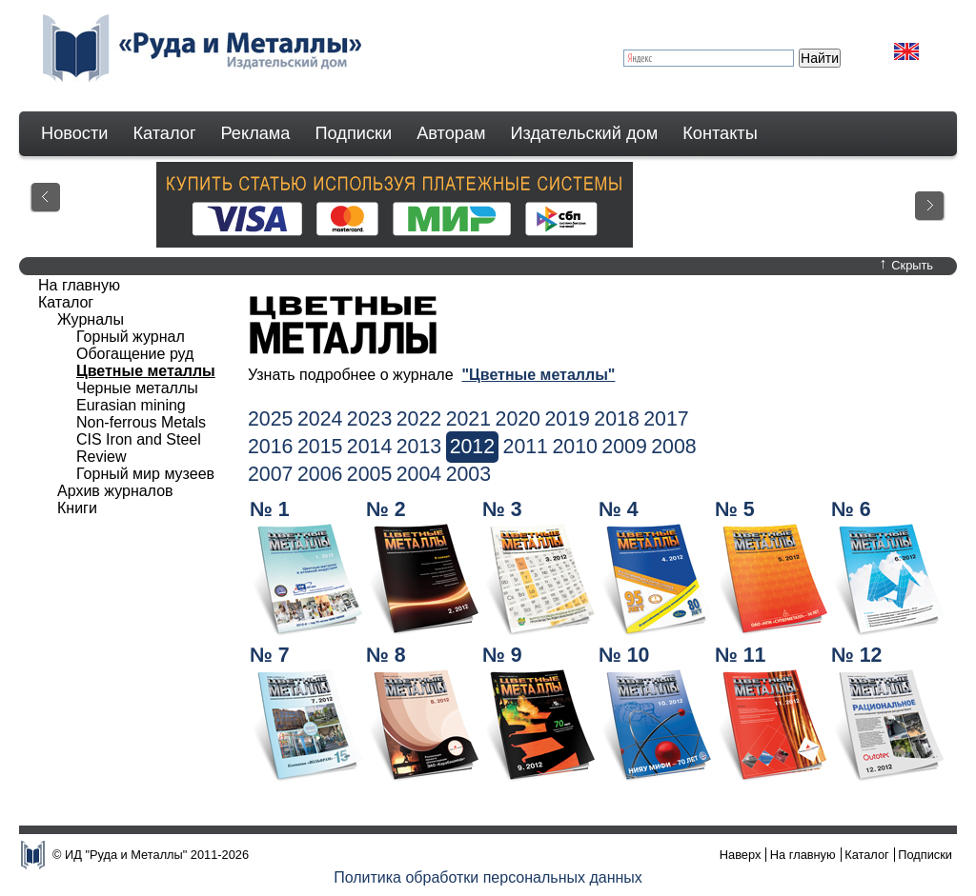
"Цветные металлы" (538, 375)
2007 (270, 474)
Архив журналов (115, 491)
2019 (566, 419)
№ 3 (502, 509)
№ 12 (856, 655)
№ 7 (270, 655)
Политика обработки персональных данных (488, 877)
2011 (525, 446)
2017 (665, 419)
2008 (673, 446)
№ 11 (740, 655)
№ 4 (619, 509)
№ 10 (624, 655)
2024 (319, 419)
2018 (616, 419)
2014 (369, 446)
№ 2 (386, 509)
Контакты (720, 133)
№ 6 (851, 509)
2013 (418, 446)
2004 (418, 474)
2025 (270, 419)
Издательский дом (585, 133)
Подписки (354, 133)
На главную (79, 285)
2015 (319, 446)
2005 (369, 474)
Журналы (90, 319)
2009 (623, 446)
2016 (270, 446)
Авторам (451, 133)
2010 (574, 446)
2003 (468, 474)
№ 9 (502, 655)
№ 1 (270, 509)
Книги (77, 508)
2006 (319, 474)
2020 (518, 419)
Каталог (163, 133)
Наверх (741, 854)
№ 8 (386, 655)
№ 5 (735, 509)
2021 (468, 419)
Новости (74, 133)
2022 (418, 419)
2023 (369, 419)
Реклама (256, 133)
